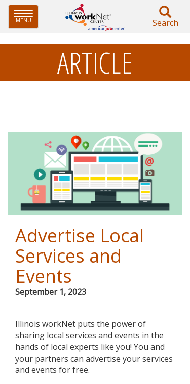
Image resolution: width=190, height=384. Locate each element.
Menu (26, 16)
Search (165, 17)
